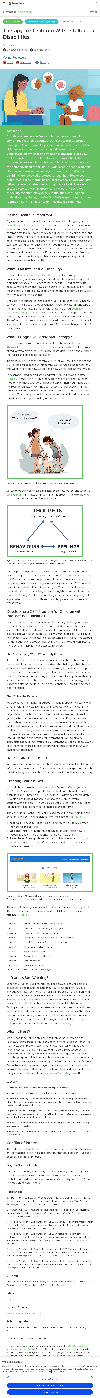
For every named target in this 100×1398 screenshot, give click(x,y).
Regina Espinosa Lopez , (19, 1313)
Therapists (13, 347)
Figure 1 (12, 378)
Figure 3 (78, 816)
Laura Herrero (14, 1299)
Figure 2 (16, 494)
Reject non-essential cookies (49, 1385)
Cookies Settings (50, 1379)
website (56, 1073)
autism (83, 630)
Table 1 (24, 914)
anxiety (11, 229)
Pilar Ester (37, 1313)
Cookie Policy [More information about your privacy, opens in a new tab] (58, 1372)
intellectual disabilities (34, 275)
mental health (15, 225)
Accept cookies (50, 1392)
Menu (93, 11)
